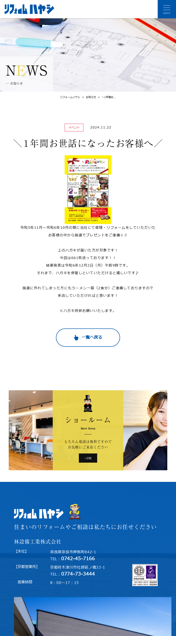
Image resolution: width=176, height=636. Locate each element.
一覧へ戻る (92, 337)
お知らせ (88, 97)
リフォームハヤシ (70, 97)
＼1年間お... (106, 97)
